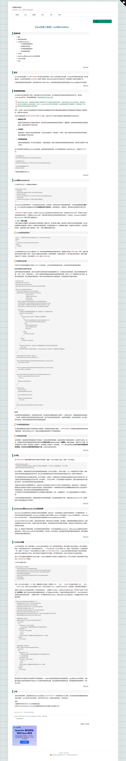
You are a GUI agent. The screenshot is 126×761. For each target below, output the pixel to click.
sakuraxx (17, 7)
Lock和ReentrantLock (23, 41)
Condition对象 (21, 58)
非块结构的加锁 (25, 51)
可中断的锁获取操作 (27, 48)
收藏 (43, 716)
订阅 (51, 14)
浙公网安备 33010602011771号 (58, 755)
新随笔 (34, 14)
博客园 (17, 14)
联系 (42, 14)
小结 (19, 61)
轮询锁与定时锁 (25, 46)
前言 (19, 37)
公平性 (20, 53)
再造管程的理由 (22, 39)
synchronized (19, 217)
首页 (26, 14)
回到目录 (85, 67)
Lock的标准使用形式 (27, 43)
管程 (73, 546)
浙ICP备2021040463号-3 (72, 755)
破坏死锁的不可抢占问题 (45, 97)
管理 (59, 14)
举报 (46, 716)
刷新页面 (82, 724)
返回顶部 (87, 724)
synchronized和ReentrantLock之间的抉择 (29, 56)
